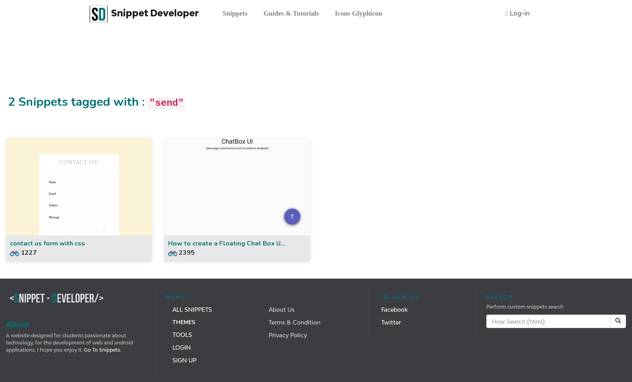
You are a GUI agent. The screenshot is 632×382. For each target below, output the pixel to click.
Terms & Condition (295, 322)
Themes (183, 322)
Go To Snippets (101, 350)
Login (181, 347)
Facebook (394, 309)
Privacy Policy (288, 335)
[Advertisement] (145, 65)
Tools (182, 334)
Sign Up (184, 360)
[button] (517, 13)
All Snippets (192, 309)
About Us (282, 309)
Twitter (391, 322)
